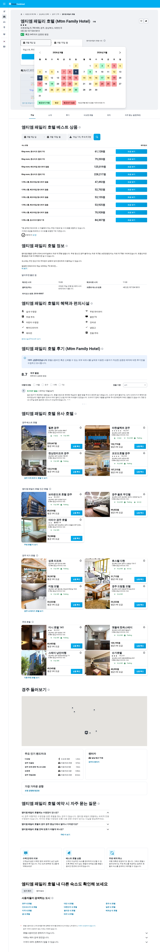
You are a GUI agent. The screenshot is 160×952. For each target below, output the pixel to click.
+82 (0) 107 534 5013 (30, 31)
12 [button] (52, 78)
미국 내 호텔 (27, 911)
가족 (55, 385)
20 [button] (58, 84)
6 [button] (57, 72)
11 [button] (46, 78)
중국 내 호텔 (110, 904)
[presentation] (104, 40)
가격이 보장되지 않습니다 (86, 926)
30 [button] (76, 90)
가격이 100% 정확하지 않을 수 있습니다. (85, 942)
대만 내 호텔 (69, 904)
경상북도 (42, 14)
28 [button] (64, 90)
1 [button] (69, 66)
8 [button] (69, 72)
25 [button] (46, 90)
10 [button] (40, 78)
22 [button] (70, 84)
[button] (4, 4)
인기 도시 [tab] (40, 891)
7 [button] (63, 72)
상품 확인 (76, 446)
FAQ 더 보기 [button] (65, 835)
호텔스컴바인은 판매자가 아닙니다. (85, 933)
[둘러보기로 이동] (4, 27)
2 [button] (75, 66)
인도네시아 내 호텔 (29, 907)
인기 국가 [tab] (27, 891)
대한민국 (28, 14)
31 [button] (40, 96)
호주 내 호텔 (27, 904)
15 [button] (70, 78)
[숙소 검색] (4, 16)
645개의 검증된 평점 (39, 34)
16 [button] (76, 78)
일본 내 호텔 (110, 907)
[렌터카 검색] (4, 21)
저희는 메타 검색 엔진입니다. (85, 937)
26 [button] (52, 90)
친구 (46, 385)
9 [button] (75, 72)
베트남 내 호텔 (111, 911)
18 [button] (46, 84)
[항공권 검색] (4, 11)
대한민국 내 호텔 (70, 907)
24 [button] (40, 90)
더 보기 (24, 269)
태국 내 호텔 (69, 914)
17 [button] (40, 84)
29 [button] (70, 90)
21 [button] (64, 84)
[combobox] (135, 385)
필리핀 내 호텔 (69, 911)
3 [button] (39, 72)
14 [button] (64, 78)
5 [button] (51, 72)
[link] (35, 478)
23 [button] (76, 84)
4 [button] (45, 72)
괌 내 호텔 (26, 914)
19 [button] (52, 84)
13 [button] (58, 78)
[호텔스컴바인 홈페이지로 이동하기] (17, 3)
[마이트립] (4, 34)
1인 (63, 385)
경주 (53, 14)
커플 (38, 385)
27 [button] (58, 90)
